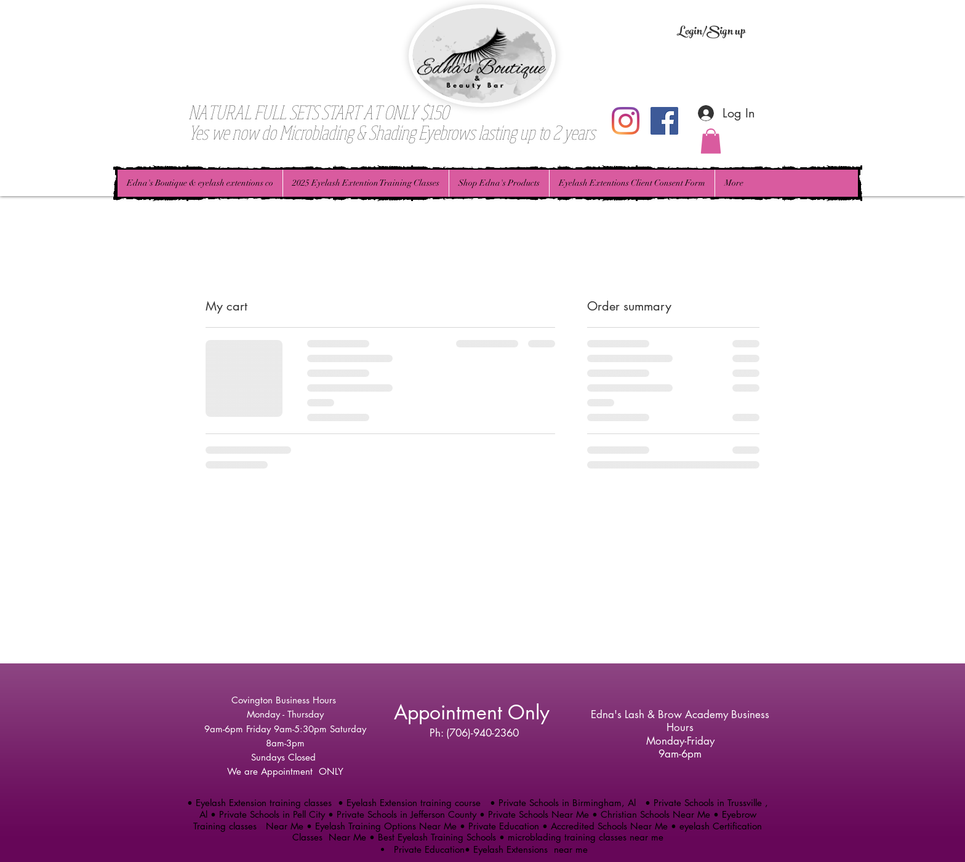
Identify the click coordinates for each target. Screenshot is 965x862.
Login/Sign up (711, 32)
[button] (710, 141)
